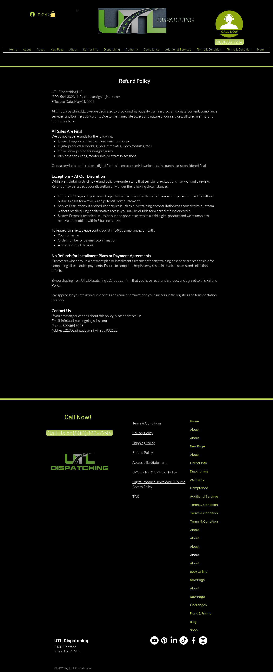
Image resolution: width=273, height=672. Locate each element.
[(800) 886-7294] (229, 42)
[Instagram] (203, 640)
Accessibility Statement (149, 462)
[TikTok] (183, 640)
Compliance (199, 488)
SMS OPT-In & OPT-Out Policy (154, 472)
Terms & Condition (203, 505)
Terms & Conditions (147, 423)
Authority (197, 480)
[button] (52, 14)
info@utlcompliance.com (129, 230)
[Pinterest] (164, 640)
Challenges (198, 605)
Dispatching (199, 471)
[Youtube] (154, 640)
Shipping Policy (143, 443)
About (194, 429)
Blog (193, 622)
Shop (194, 630)
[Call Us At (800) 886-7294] (79, 433)
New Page (197, 446)
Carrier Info (198, 463)
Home (194, 421)
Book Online (198, 571)
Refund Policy (142, 452)
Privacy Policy (142, 433)
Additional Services (203, 496)
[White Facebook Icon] (193, 640)
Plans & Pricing (200, 613)
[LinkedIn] (174, 640)
